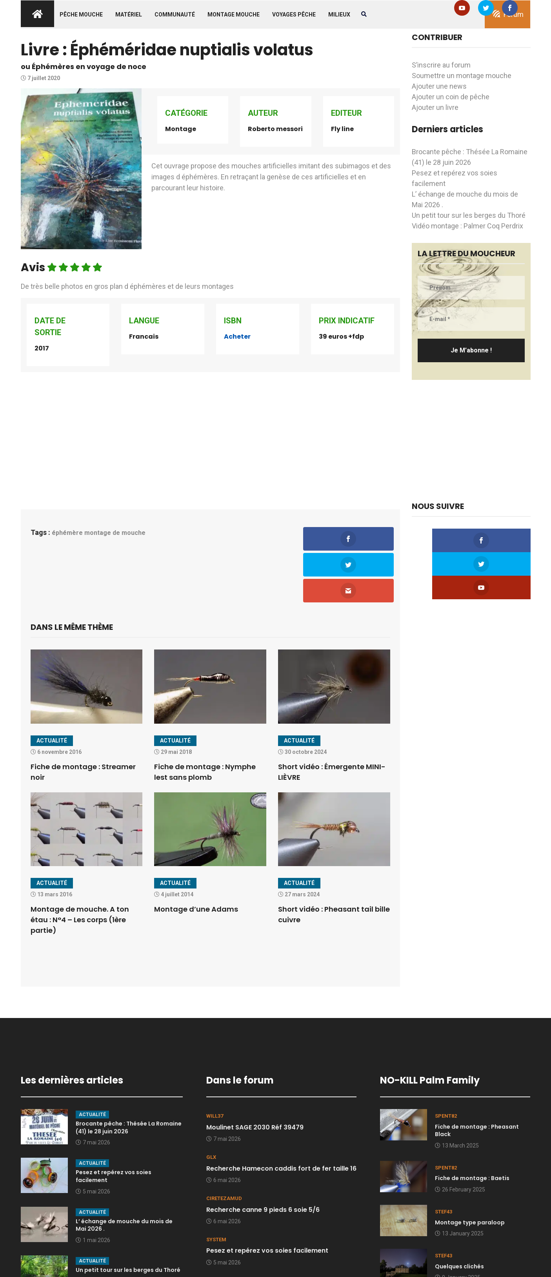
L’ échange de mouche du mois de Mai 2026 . (124, 1175)
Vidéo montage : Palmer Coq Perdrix (467, 226)
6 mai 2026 (223, 1130)
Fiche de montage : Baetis (472, 1128)
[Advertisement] (210, 433)
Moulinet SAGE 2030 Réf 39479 (255, 1077)
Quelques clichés (459, 1216)
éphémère (67, 532)
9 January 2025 (457, 1227)
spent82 (446, 1066)
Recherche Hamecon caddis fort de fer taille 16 (281, 1118)
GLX (211, 1107)
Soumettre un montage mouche (461, 75)
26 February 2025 (460, 1140)
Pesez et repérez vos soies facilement (113, 1126)
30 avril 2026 (95, 1231)
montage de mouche (114, 532)
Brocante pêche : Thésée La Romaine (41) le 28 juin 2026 (129, 1077)
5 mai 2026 (93, 1141)
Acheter (237, 336)
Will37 (214, 1066)
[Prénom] (471, 287)
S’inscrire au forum (441, 65)
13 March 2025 (457, 1096)
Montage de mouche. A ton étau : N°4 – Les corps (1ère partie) (80, 869)
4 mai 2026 (223, 1254)
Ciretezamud (224, 1148)
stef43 (443, 1162)
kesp (212, 1231)
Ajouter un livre (435, 107)
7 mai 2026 (93, 1092)
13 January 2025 (459, 1183)
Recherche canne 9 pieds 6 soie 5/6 (263, 1159)
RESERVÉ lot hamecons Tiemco (254, 1241)
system (216, 1190)
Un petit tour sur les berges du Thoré (469, 215)
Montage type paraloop (470, 1172)
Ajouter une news (439, 86)
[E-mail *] (471, 319)
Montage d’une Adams (196, 859)
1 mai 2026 (93, 1190)
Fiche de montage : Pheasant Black (477, 1081)
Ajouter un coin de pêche (450, 97)
